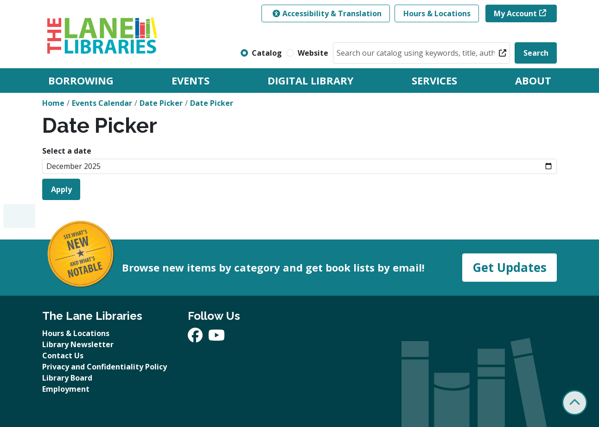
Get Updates (509, 267)
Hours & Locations (437, 13)
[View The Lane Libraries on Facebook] (196, 338)
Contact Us (62, 355)
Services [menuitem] (434, 80)
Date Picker (161, 103)
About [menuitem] (533, 80)
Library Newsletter (78, 344)
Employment (65, 389)
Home (53, 103)
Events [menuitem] (191, 80)
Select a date (66, 151)
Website (313, 53)
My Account (515, 13)
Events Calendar (102, 103)
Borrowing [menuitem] (81, 80)
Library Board (67, 378)
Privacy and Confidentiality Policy (104, 367)
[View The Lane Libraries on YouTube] (216, 338)
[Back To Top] (574, 402)
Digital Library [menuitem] (311, 80)
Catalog (267, 53)
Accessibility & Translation (327, 13)
